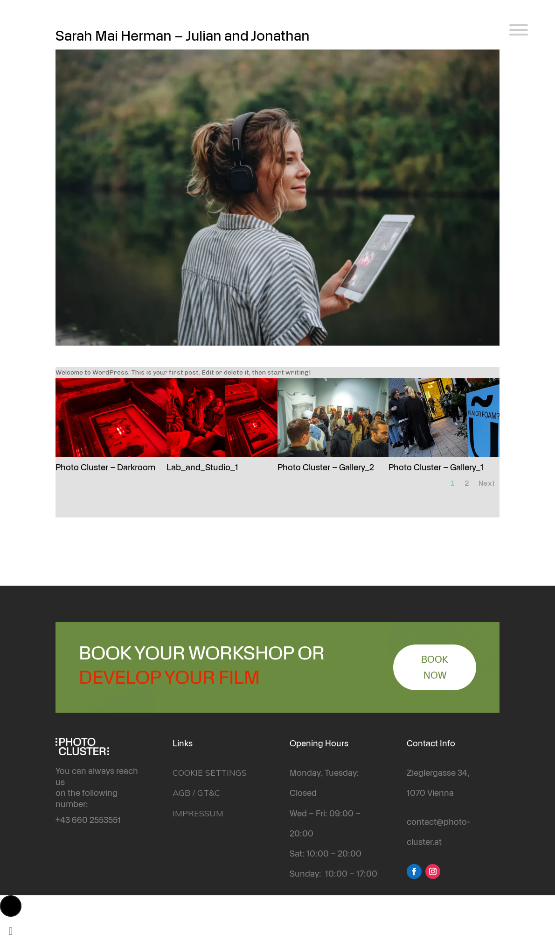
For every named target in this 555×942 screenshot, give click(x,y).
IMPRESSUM (198, 813)
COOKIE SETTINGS (210, 772)
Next (487, 483)
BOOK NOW (434, 667)
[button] (10, 906)
